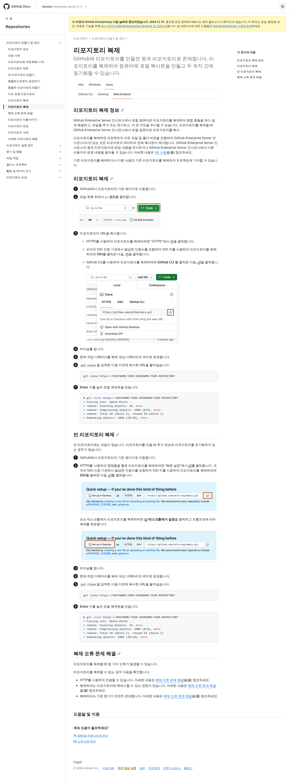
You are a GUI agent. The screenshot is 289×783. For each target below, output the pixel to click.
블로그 (188, 768)
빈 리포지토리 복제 (96, 434)
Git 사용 (161, 152)
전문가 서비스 (172, 768)
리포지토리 (80, 38)
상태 (142, 768)
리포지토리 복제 (93, 178)
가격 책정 (154, 768)
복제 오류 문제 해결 (97, 653)
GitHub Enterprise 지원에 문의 (232, 26)
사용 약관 (109, 768)
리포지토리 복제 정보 (98, 110)
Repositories (18, 26)
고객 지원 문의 (84, 741)
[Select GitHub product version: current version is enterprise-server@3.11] (64, 6)
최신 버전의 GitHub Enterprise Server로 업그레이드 (134, 26)
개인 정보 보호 (127, 768)
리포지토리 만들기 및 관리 (108, 38)
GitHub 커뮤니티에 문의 (90, 736)
